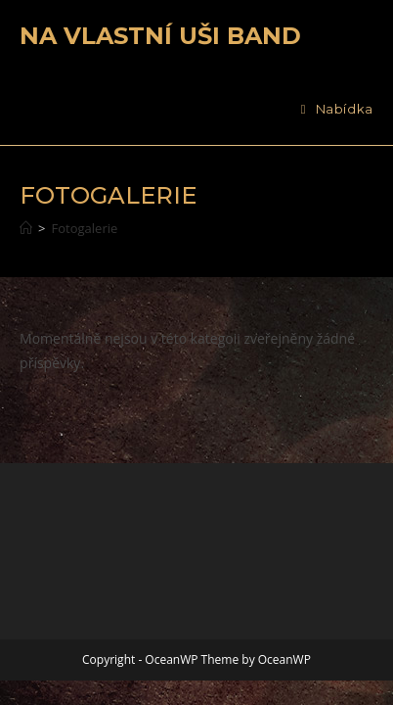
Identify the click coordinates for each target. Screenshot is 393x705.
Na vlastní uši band (160, 36)
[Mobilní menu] (337, 109)
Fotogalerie (85, 228)
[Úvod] (26, 228)
